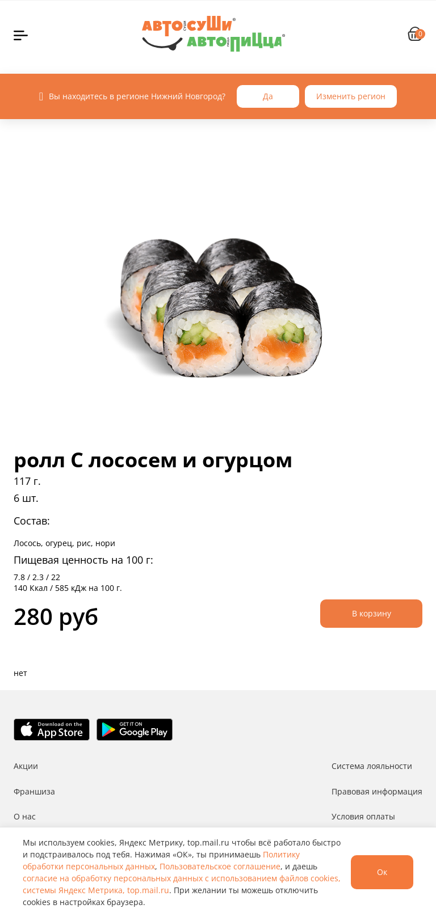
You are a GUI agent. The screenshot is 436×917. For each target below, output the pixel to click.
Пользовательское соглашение (220, 866)
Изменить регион (350, 96)
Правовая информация (377, 791)
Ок (382, 872)
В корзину (371, 613)
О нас (25, 816)
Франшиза (34, 791)
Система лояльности (372, 765)
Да (268, 96)
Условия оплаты (363, 816)
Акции (26, 765)
